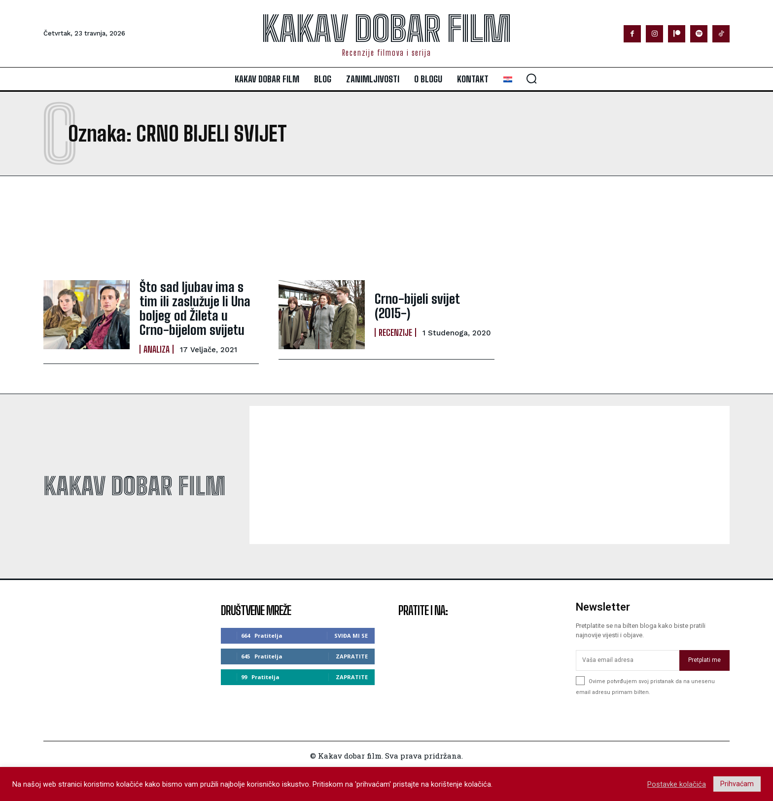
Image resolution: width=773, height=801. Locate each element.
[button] (531, 78)
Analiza (156, 344)
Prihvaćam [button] (737, 784)
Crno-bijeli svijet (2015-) (430, 306)
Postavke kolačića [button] (676, 784)
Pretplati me (704, 655)
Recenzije (395, 324)
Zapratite (352, 651)
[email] (627, 656)
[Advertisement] (302, 228)
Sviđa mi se (351, 631)
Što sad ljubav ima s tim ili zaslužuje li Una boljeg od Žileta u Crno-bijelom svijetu (196, 305)
